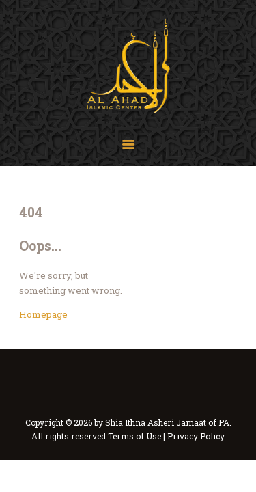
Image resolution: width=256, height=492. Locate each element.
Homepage (43, 314)
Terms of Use (134, 435)
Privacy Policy (196, 435)
